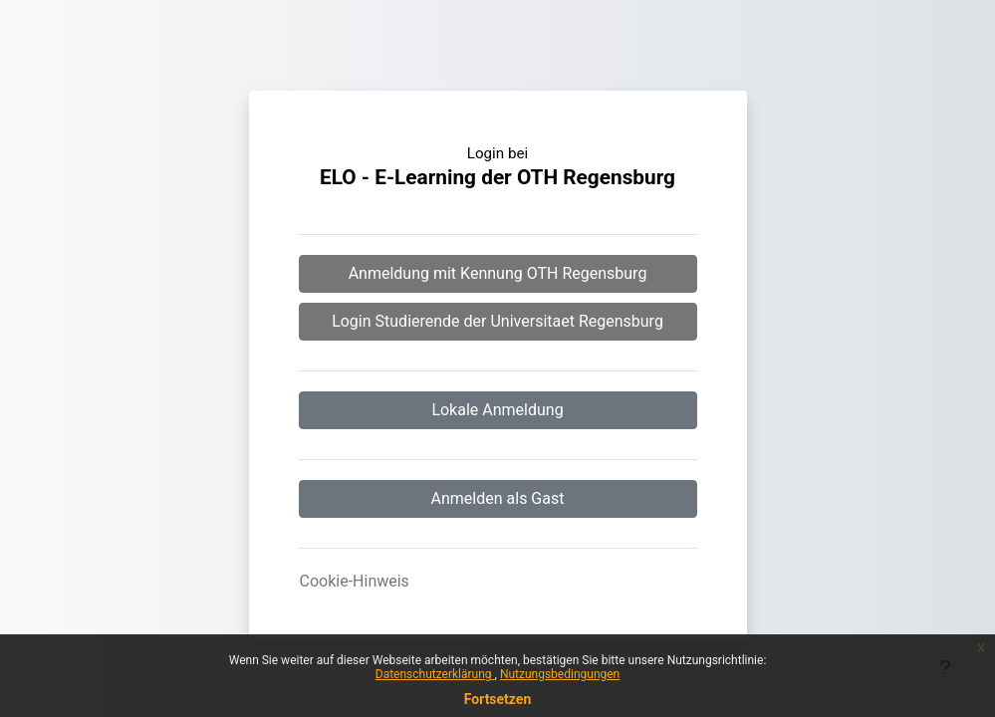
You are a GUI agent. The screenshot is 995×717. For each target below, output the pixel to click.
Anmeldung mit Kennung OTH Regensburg (498, 273)
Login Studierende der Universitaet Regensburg (497, 321)
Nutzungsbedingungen (560, 674)
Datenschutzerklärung (435, 674)
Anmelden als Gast (498, 498)
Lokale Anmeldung (497, 409)
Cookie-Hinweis (354, 581)
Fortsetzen (498, 699)
